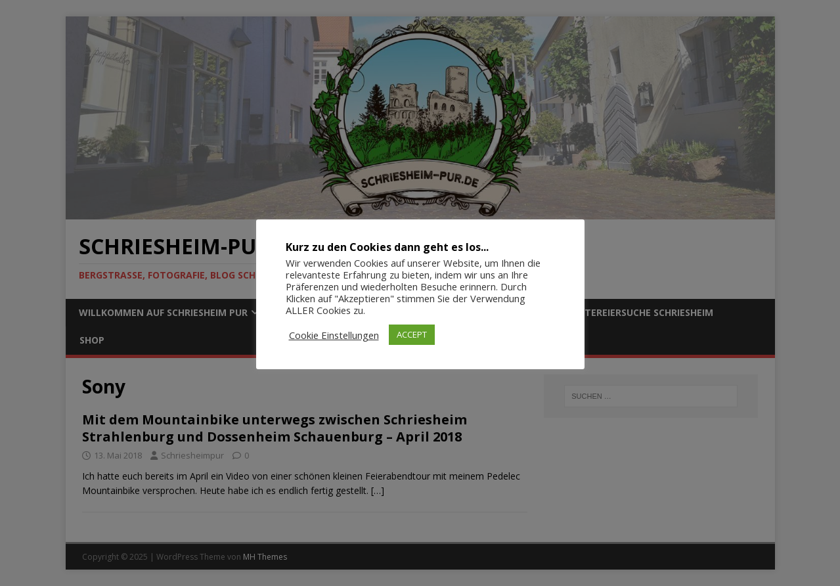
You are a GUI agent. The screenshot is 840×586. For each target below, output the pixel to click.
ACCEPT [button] (412, 334)
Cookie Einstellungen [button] (334, 335)
